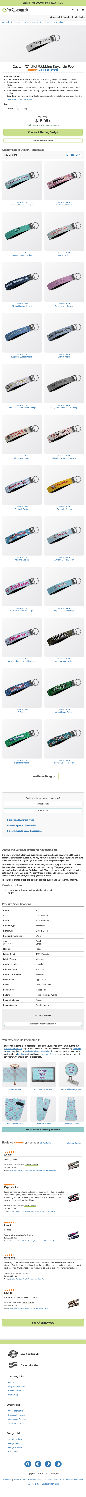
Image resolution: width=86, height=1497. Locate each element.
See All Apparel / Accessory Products (43, 1130)
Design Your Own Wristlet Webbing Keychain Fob (27, 1279)
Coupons (7, 1480)
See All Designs (15, 1439)
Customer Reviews (16, 1391)
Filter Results (43, 804)
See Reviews (43, 70)
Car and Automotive (13, 1049)
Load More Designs (43, 776)
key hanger (22, 1054)
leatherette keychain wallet (37, 1051)
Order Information (15, 1411)
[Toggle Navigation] (73, 10)
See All (21, 825)
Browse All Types (20, 820)
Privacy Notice (34, 1480)
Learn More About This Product (19, 99)
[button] (82, 10)
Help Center (79, 17)
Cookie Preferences (50, 1484)
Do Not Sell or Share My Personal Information (63, 1480)
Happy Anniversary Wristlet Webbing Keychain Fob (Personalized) (33, 1170)
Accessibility (33, 1484)
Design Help (13, 1443)
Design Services (15, 1447)
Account (55, 17)
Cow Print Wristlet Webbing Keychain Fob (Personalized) (29, 1308)
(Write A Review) (74, 1143)
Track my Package (16, 1423)
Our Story (12, 1382)
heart (8, 1051)
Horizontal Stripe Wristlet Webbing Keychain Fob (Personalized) (32, 1241)
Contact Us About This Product (43, 1024)
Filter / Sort (73, 155)
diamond (77, 1049)
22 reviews (45, 1142)
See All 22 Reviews (43, 1322)
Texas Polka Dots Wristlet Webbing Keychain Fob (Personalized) (32, 1211)
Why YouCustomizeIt (17, 1386)
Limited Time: (43, 3)
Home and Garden (48, 1054)
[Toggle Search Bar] (77, 10)
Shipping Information (17, 1415)
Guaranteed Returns (17, 1419)
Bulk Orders (13, 1452)
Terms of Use (19, 1480)
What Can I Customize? (43, 140)
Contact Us (43, 810)
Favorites (67, 17)
